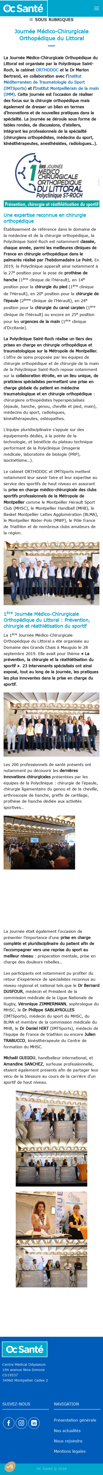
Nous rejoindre (68, 1441)
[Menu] (96, 8)
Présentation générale (75, 1420)
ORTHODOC (47, 70)
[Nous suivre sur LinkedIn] (34, 1423)
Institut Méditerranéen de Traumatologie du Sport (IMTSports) (44, 82)
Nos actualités (67, 1431)
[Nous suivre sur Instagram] (21, 1423)
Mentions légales (70, 1451)
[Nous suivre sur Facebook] (9, 1423)
